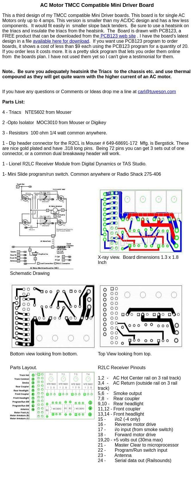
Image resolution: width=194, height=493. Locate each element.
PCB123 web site (117, 36)
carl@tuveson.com (157, 91)
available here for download (61, 41)
